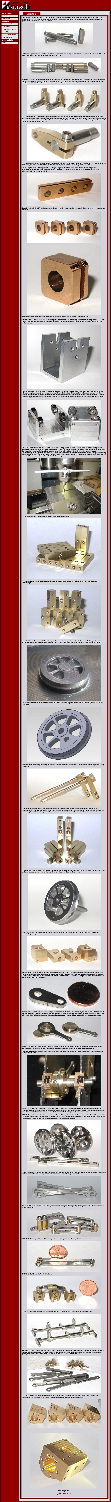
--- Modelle (6, 26)
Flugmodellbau (8, 37)
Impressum (6, 18)
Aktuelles (6, 16)
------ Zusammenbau (9, 34)
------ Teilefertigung (9, 32)
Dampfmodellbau (8, 24)
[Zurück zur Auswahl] (64, 1494)
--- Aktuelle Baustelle (9, 29)
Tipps (4, 43)
